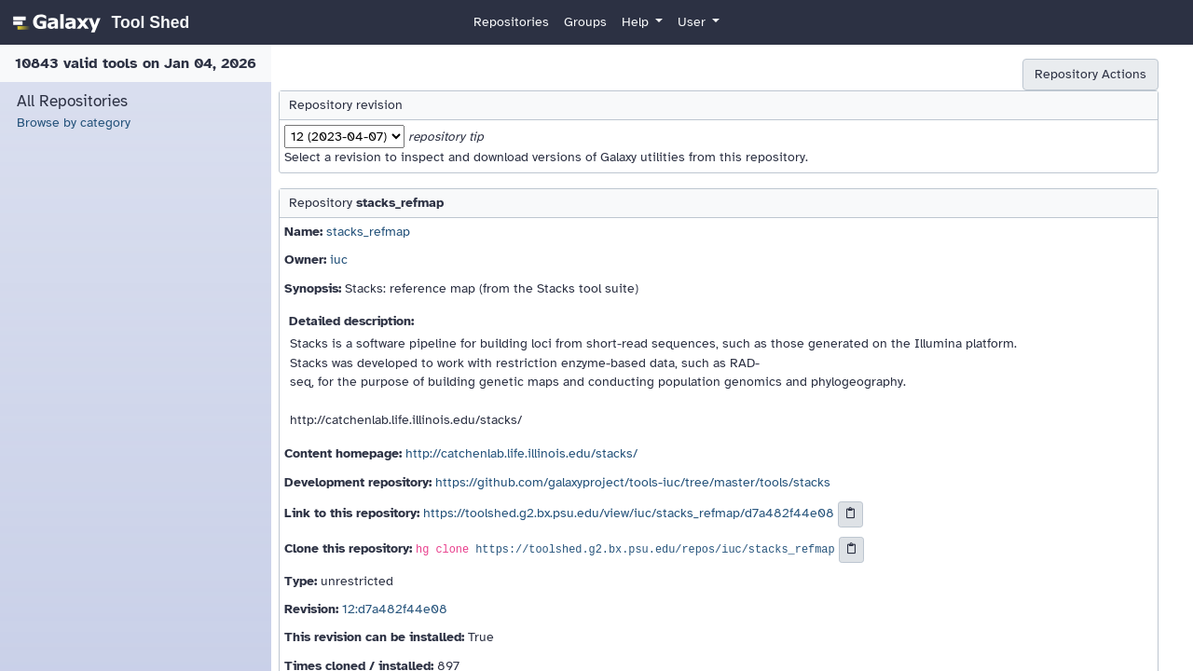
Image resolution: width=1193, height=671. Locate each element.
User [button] (693, 22)
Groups (585, 22)
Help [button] (637, 22)
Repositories (511, 22)
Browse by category (73, 122)
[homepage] (98, 22)
